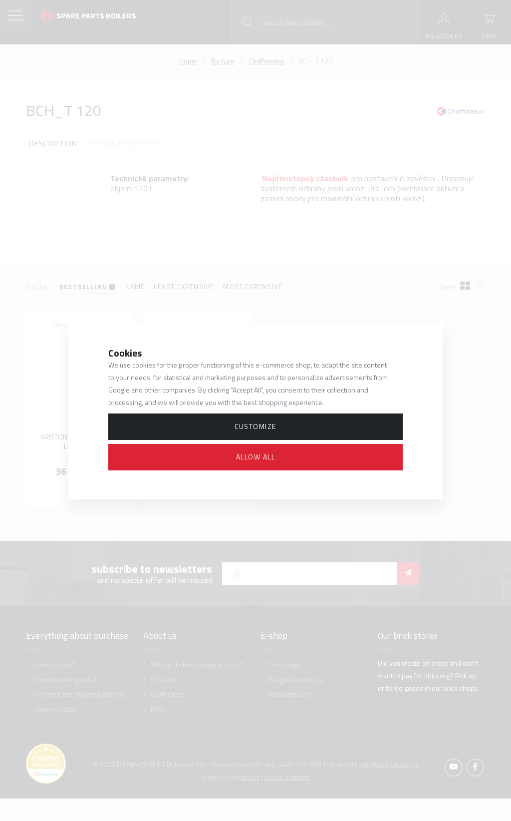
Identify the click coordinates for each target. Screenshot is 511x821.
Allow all (255, 456)
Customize (255, 426)
